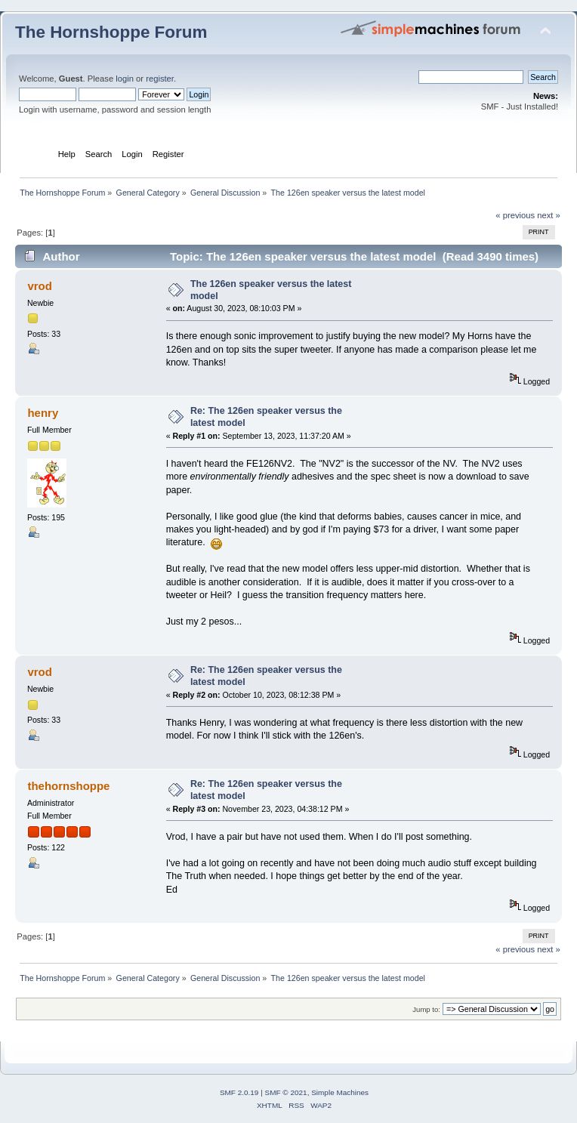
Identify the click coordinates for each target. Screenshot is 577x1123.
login (125, 78)
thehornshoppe (68, 785)
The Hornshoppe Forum (111, 32)
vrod (39, 285)
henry (42, 412)
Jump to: (426, 1009)
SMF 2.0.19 (239, 1092)
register (160, 78)
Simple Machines (340, 1092)
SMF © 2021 (286, 1092)
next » (548, 215)
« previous (515, 215)
